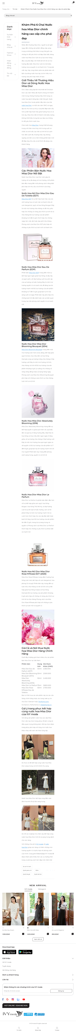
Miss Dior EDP (34, 273)
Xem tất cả (38, 939)
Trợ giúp (57, 1030)
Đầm (37, 870)
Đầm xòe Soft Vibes (33, 930)
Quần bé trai (37, 874)
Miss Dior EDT (26, 199)
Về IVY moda (6, 962)
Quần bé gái (26, 874)
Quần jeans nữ (27, 870)
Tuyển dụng (6, 966)
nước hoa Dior (27, 105)
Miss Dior (35, 125)
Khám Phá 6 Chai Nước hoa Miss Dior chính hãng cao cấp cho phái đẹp (45, 9)
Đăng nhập (38, 1030)
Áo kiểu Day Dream (8, 930)
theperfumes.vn (46, 705)
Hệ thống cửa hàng (9, 970)
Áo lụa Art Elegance (58, 930)
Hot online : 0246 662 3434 (16, 1005)
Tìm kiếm (19, 1030)
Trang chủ (5, 9)
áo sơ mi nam (27, 866)
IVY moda (39, 844)
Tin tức (15, 9)
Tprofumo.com (43, 702)
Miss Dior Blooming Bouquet (32, 349)
